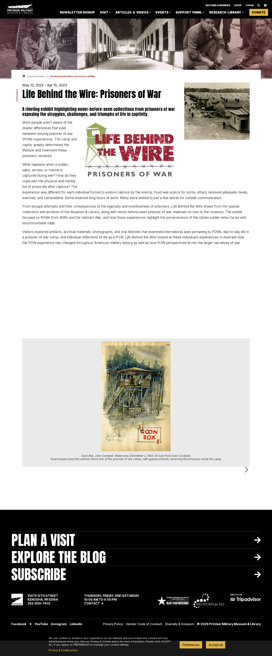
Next (247, 477)
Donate (258, 13)
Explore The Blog (58, 572)
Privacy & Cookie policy (63, 650)
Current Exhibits (35, 76)
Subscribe (38, 589)
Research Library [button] (225, 13)
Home (23, 76)
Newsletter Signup (77, 13)
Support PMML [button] (189, 13)
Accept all (216, 645)
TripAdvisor (245, 615)
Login (250, 5)
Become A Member (218, 5)
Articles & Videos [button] (131, 13)
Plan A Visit (43, 555)
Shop (238, 5)
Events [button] (162, 13)
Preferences (190, 645)
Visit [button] (104, 13)
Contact (92, 619)
